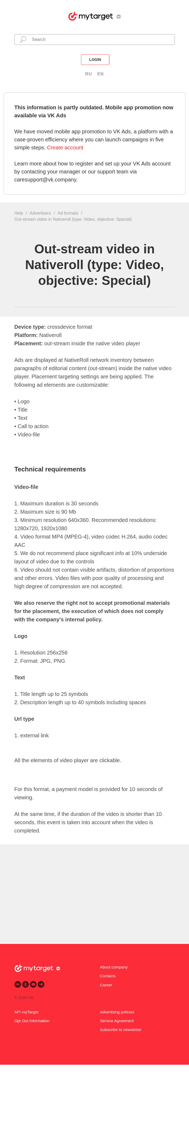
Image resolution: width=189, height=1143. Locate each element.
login (95, 59)
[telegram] (41, 984)
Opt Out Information (32, 1020)
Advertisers (40, 213)
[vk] (17, 984)
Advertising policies (117, 1012)
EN (100, 74)
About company (114, 967)
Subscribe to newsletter (121, 1029)
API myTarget (26, 1012)
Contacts (108, 976)
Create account (65, 147)
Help (18, 213)
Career (106, 985)
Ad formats (67, 213)
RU (88, 74)
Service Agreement (117, 1020)
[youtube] (33, 984)
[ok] (25, 984)
